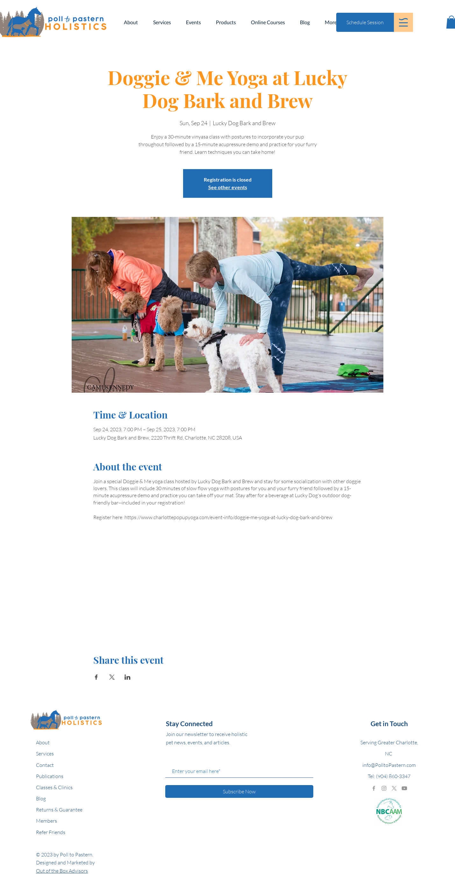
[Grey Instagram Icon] (384, 788)
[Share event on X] (112, 677)
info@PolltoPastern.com (389, 765)
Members (46, 821)
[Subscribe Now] (239, 791)
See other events (227, 187)
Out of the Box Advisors (62, 871)
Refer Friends (50, 832)
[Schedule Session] (365, 22)
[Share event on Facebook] (96, 677)
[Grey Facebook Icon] (374, 788)
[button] (403, 22)
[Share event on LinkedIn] (127, 677)
